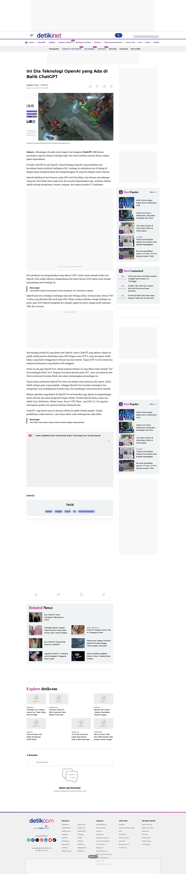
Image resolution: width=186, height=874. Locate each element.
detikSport (65, 841)
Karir (120, 831)
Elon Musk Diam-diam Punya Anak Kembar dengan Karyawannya (57, 422)
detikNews (65, 824)
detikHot (65, 838)
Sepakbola (65, 844)
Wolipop (80, 834)
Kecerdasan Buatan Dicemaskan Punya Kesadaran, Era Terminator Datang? (61, 291)
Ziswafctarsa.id (101, 851)
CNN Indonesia (147, 824)
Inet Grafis (135, 49)
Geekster (103, 48)
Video (147, 42)
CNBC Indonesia (147, 828)
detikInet (65, 834)
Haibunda (145, 831)
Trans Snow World (102, 841)
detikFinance (66, 831)
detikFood (81, 828)
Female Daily (146, 841)
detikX (79, 838)
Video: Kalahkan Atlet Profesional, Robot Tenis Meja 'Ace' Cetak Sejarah (68, 436)
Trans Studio (100, 844)
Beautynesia (146, 838)
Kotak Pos (122, 834)
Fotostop (124, 49)
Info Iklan (122, 841)
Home (31, 42)
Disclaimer (123, 848)
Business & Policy (83, 42)
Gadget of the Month (72, 48)
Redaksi (122, 824)
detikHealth (81, 831)
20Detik (80, 841)
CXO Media (146, 844)
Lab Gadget (90, 48)
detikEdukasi (66, 828)
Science (97, 42)
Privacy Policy (124, 844)
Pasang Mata (101, 828)
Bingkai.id (99, 848)
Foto (140, 42)
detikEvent (100, 834)
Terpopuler (54, 49)
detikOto (65, 848)
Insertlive (145, 834)
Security (113, 49)
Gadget (52, 42)
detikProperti (66, 851)
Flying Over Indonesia (104, 854)
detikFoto (80, 844)
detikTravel (81, 824)
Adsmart (99, 831)
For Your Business (102, 857)
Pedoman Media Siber (127, 828)
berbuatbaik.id (101, 824)
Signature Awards (102, 838)
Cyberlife (41, 42)
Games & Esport (66, 41)
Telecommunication (113, 42)
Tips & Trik (130, 42)
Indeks (156, 42)
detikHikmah (81, 848)
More (153, 192)
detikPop (80, 851)
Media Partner (124, 838)
